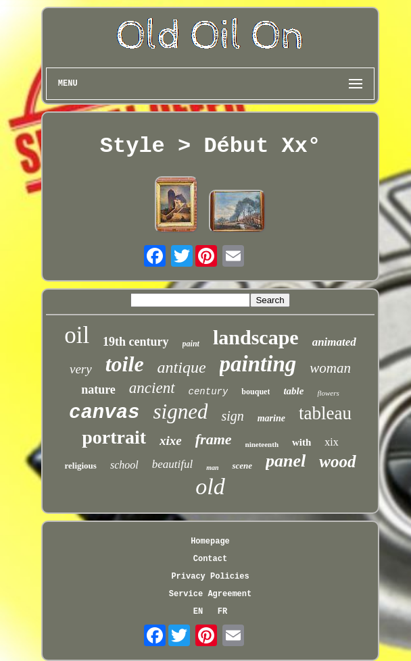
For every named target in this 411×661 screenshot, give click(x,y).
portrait (114, 437)
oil (76, 335)
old (209, 486)
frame (213, 439)
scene (242, 465)
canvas (104, 413)
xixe (171, 440)
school (124, 465)
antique (182, 367)
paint (191, 343)
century (208, 391)
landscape (256, 337)
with (301, 442)
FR (222, 611)
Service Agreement (210, 594)
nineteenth (262, 444)
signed (180, 411)
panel (286, 461)
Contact (210, 559)
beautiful (172, 464)
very (81, 369)
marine (271, 418)
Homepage (210, 541)
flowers (328, 393)
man (212, 467)
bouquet (255, 391)
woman (330, 368)
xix (331, 442)
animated (334, 342)
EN (198, 611)
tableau (325, 413)
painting (258, 364)
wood (337, 461)
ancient (152, 387)
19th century (136, 341)
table (293, 391)
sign (232, 415)
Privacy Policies (210, 576)
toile (124, 364)
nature (98, 389)
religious (80, 465)
